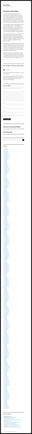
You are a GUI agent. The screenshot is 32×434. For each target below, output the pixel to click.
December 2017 (6, 267)
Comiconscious (11, 418)
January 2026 (6, 153)
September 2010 (6, 370)
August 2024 (6, 173)
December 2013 (6, 324)
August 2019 (6, 244)
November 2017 (6, 268)
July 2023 (5, 188)
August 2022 (6, 201)
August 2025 (6, 159)
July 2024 (5, 174)
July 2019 (5, 245)
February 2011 (6, 364)
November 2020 (6, 226)
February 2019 (6, 251)
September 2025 (6, 157)
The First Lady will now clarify (14, 422)
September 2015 (6, 299)
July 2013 (5, 330)
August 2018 (6, 258)
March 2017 (6, 278)
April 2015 (5, 305)
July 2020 (5, 231)
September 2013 (6, 327)
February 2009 (6, 392)
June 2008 (5, 402)
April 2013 (5, 333)
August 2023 (6, 187)
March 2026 (6, 150)
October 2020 (6, 227)
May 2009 (5, 389)
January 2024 (6, 181)
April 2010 (5, 376)
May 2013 (5, 332)
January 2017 (6, 280)
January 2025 (6, 167)
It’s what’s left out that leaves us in (13, 424)
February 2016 (6, 293)
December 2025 (6, 154)
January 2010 (6, 379)
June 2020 (5, 232)
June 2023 (5, 189)
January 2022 (6, 209)
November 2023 (6, 183)
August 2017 (6, 272)
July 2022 (5, 202)
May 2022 (5, 205)
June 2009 (5, 388)
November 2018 (6, 254)
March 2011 (6, 363)
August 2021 (6, 215)
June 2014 (5, 317)
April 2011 (5, 362)
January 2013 (6, 337)
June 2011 (5, 359)
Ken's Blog (6, 5)
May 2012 (5, 346)
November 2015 (6, 297)
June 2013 (5, 331)
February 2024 (6, 180)
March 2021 (6, 221)
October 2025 (6, 156)
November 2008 (6, 396)
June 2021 (5, 218)
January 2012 (6, 351)
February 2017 (6, 279)
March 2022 (6, 207)
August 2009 (6, 385)
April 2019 (5, 248)
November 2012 (6, 339)
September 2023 (6, 186)
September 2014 (6, 313)
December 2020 (6, 225)
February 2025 (6, 166)
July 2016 (5, 287)
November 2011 (6, 353)
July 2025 (5, 160)
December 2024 (6, 168)
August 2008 (6, 399)
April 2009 (6, 390)
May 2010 (5, 375)
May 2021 (5, 219)
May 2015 (5, 304)
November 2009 (6, 382)
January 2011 (6, 365)
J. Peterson (7, 69)
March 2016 (6, 292)
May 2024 (5, 176)
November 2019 (6, 240)
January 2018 (6, 266)
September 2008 (7, 398)
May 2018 (5, 261)
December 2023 (6, 182)
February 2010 (6, 378)
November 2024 (6, 169)
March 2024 (6, 179)
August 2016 (6, 286)
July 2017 (5, 273)
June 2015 (5, 303)
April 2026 (6, 149)
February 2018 (6, 265)
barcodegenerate (7, 419)
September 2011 (6, 356)
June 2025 (5, 161)
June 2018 (5, 260)
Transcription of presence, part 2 (16, 419)
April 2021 (5, 220)
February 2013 (6, 336)
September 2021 (6, 214)
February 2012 (6, 350)
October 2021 (6, 213)
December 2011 (6, 352)
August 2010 (6, 371)
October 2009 (6, 383)
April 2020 (6, 234)
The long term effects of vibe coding (14, 426)
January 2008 (6, 408)
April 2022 (6, 206)
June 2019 (5, 246)
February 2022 (6, 208)
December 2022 (6, 196)
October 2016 (6, 284)
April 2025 (6, 163)
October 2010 (6, 369)
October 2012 (6, 340)
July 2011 (5, 358)
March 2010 (6, 377)
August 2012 (6, 343)
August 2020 (6, 229)
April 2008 (6, 404)
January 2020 (6, 238)
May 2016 (5, 290)
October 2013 (6, 326)
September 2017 (6, 271)
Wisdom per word (10, 416)
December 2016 (6, 281)
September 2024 (6, 172)
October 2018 (6, 255)
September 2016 (6, 285)
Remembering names (12, 423)
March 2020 (6, 235)
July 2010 (5, 372)
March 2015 (6, 306)
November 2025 (6, 155)
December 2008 (6, 395)
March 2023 (6, 193)
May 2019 (5, 247)
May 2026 (5, 148)
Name (4, 102)
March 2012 (6, 349)
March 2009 (6, 391)
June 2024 (5, 175)
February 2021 (6, 222)
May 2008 (5, 403)
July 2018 (5, 259)
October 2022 (6, 199)
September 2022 (6, 200)
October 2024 (6, 170)
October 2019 (6, 241)
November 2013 (6, 325)
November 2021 (6, 212)
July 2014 (5, 316)
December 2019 (6, 239)
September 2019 (6, 242)
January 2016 (6, 294)
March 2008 (6, 405)
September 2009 (7, 384)
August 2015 (6, 300)
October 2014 (6, 312)
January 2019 (6, 252)
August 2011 (6, 357)
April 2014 (5, 319)
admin (5, 59)
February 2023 (6, 194)
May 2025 (5, 162)
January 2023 (6, 195)
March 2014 (6, 320)
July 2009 (5, 386)
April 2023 (6, 192)
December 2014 (6, 310)
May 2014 (5, 318)
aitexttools (6, 418)
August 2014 (6, 314)
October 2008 (6, 397)
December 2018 (6, 253)
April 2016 (5, 291)
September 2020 (6, 228)
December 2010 (6, 366)
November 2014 (6, 311)
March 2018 (6, 264)
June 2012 (5, 345)
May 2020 (5, 233)
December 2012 (6, 338)
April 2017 (5, 277)
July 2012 (5, 344)
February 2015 (6, 307)
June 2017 (5, 274)
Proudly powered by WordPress (11, 431)
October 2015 (6, 298)
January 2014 (6, 323)
